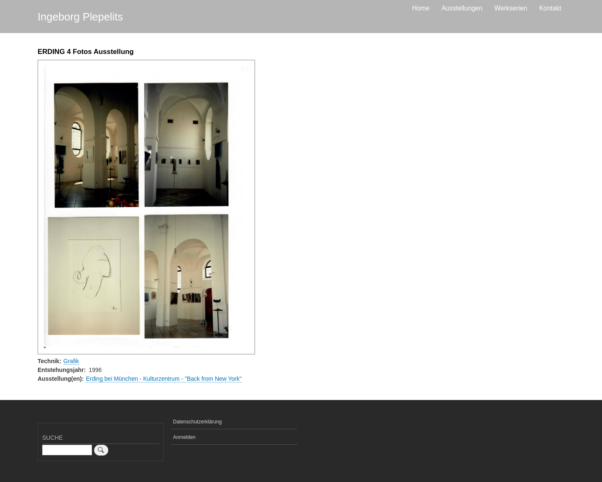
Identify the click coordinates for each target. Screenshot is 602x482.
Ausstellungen (461, 8)
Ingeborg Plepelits (80, 17)
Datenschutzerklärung (197, 422)
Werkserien (510, 8)
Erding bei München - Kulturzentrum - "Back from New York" (164, 378)
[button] (146, 207)
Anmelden (184, 437)
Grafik (71, 361)
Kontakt (550, 8)
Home (421, 8)
